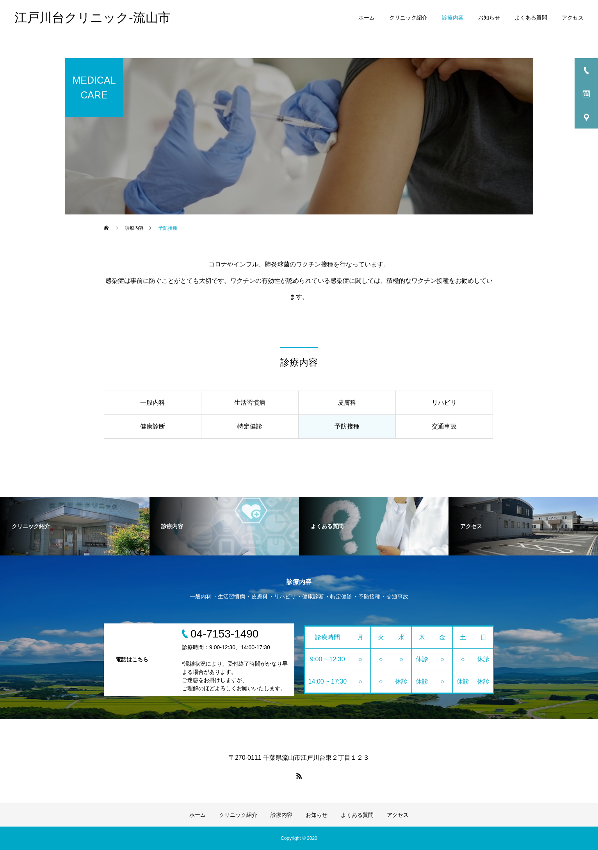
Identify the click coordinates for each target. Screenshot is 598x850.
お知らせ (489, 17)
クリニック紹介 (408, 17)
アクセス (573, 17)
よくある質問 (530, 17)
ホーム (366, 17)
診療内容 (453, 17)
